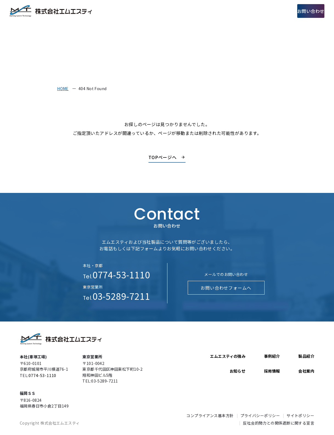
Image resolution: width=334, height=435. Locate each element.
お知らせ (238, 371)
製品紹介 (191, 10)
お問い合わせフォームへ (226, 287)
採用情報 (268, 10)
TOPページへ (162, 157)
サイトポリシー (300, 415)
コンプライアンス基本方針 (210, 415)
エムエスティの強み (154, 10)
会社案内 (242, 10)
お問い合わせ (304, 10)
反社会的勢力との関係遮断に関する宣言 (278, 423)
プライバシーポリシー (260, 415)
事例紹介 (216, 10)
